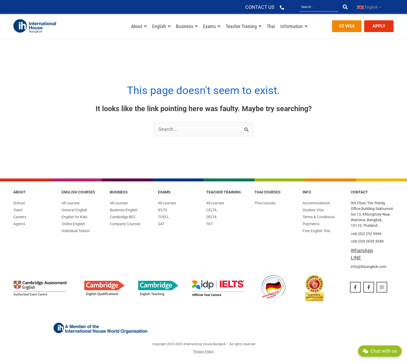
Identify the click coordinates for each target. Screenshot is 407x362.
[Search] (318, 7)
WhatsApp (362, 250)
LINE (356, 257)
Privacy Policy (203, 351)
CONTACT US (259, 7)
